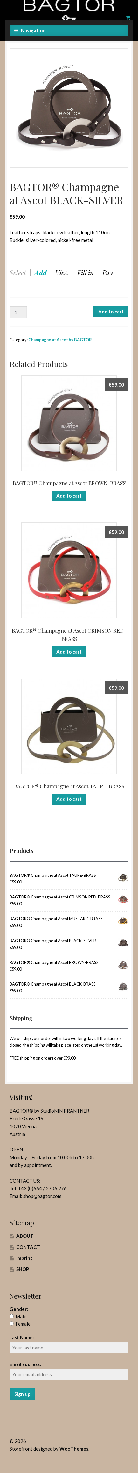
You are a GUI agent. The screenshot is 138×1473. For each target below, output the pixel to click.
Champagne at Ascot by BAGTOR (60, 339)
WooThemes (73, 1449)
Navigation (33, 30)
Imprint (24, 1258)
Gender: (19, 1309)
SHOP (22, 1269)
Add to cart (111, 311)
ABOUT (25, 1236)
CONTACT (28, 1247)
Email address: (25, 1364)
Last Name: (22, 1337)
